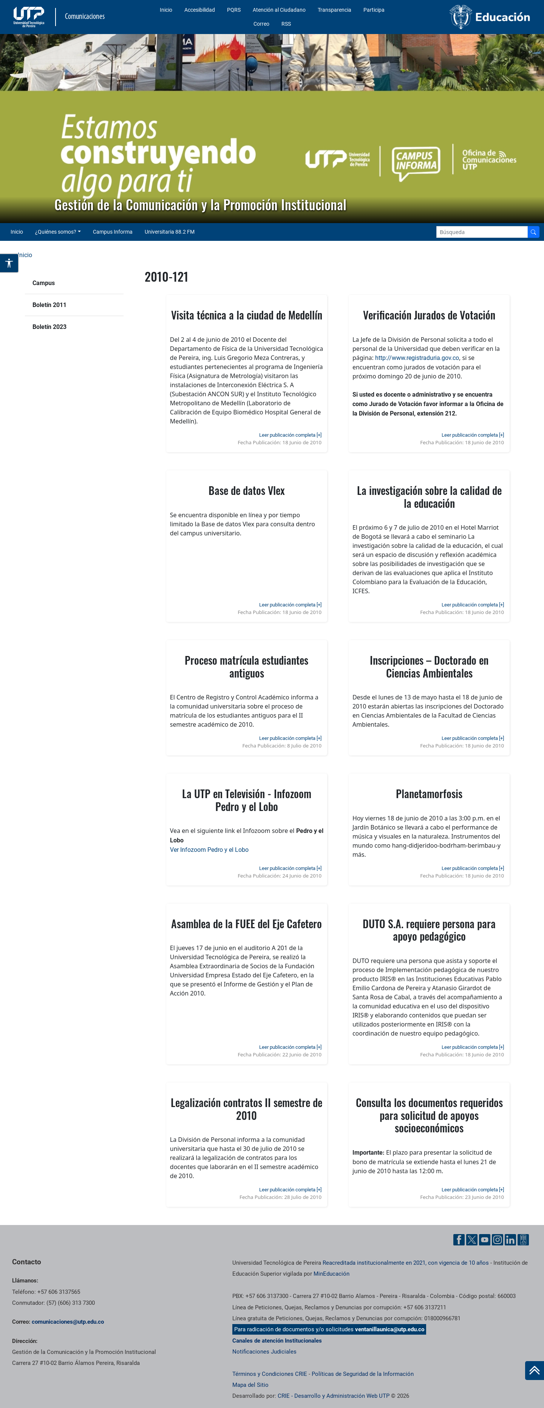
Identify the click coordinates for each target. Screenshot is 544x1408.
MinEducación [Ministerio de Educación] (331, 1273)
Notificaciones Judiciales (264, 1351)
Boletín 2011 (49, 305)
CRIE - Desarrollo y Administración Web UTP (333, 1395)
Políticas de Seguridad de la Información (363, 1374)
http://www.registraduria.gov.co (417, 357)
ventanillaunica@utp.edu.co (389, 1329)
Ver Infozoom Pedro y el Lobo (209, 849)
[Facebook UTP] (459, 1239)
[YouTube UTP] (484, 1239)
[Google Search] (482, 232)
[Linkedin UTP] (510, 1239)
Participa (374, 10)
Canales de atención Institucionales (277, 1340)
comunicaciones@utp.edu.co (68, 1321)
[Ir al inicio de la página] (534, 1370)
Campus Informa (113, 232)
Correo (261, 24)
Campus (43, 283)
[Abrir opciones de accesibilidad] (9, 263)
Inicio (166, 10)
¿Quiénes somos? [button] (55, 232)
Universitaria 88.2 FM (170, 232)
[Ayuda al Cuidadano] (523, 1239)
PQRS (234, 10)
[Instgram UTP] (497, 1239)
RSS (286, 24)
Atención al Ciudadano (279, 10)
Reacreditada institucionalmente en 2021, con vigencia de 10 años (406, 1262)
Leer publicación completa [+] (290, 435)
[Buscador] (533, 232)
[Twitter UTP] (472, 1239)
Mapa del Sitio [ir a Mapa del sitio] (250, 1385)
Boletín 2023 (49, 326)
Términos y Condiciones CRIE (269, 1374)
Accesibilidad (199, 10)
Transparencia (334, 10)
